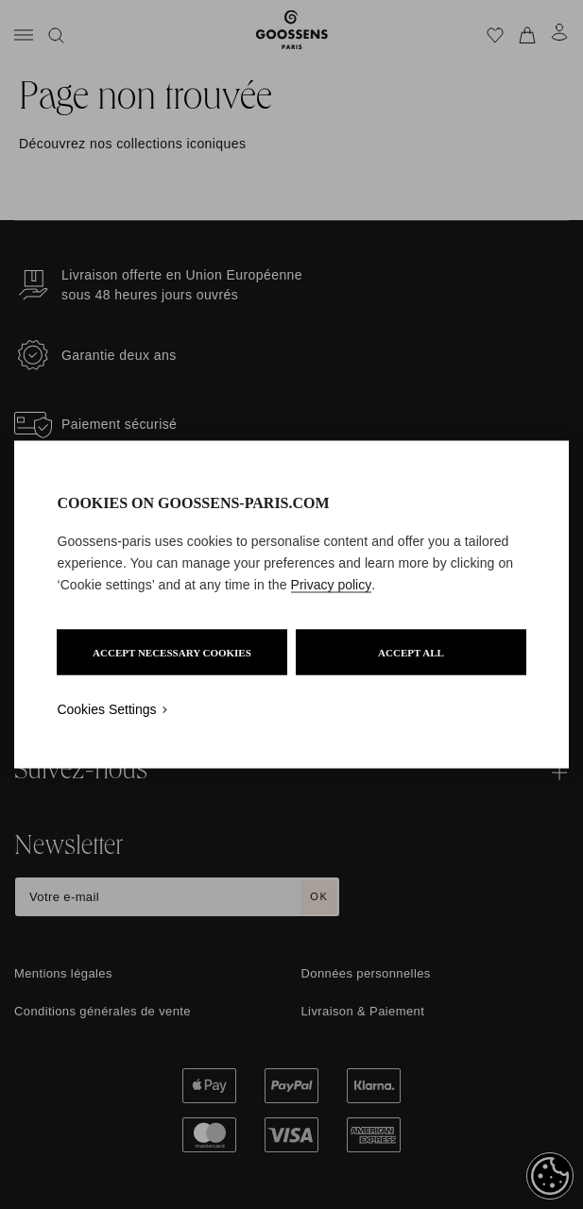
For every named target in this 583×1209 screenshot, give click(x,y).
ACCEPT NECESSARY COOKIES (172, 652)
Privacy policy (331, 584)
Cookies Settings (106, 709)
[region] (291, 605)
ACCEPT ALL (411, 652)
